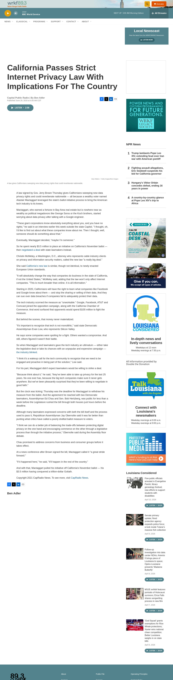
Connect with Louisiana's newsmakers (146, 417)
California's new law (36, 272)
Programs (39, 27)
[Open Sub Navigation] (13, 27)
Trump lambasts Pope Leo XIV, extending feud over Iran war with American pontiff (147, 162)
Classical (22, 27)
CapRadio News (79, 483)
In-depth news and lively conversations (146, 347)
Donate (162, 7)
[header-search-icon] (148, 7)
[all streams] (159, 19)
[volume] (15, 19)
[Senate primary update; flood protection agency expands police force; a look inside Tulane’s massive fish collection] (134, 525)
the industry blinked (26, 358)
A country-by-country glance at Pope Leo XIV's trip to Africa (147, 206)
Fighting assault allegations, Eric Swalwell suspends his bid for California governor (147, 177)
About (85, 27)
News (7, 27)
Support (56, 27)
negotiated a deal (31, 256)
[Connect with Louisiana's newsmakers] (146, 392)
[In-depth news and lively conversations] (146, 319)
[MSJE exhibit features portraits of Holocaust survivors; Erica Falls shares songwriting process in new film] (134, 599)
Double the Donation (138, 370)
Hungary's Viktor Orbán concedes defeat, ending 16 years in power (147, 191)
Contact (71, 27)
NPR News (133, 150)
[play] (8, 19)
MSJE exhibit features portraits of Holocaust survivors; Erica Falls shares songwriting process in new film (155, 601)
